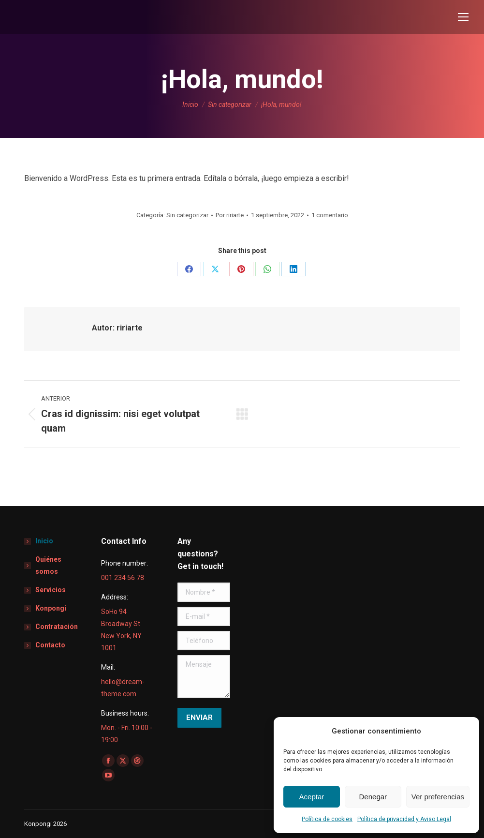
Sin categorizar (187, 215)
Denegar (373, 797)
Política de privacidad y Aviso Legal (404, 819)
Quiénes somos (48, 565)
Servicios (50, 590)
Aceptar (311, 797)
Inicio (44, 541)
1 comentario (329, 215)
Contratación (56, 626)
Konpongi (50, 608)
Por (230, 215)
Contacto (50, 645)
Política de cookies (327, 819)
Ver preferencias (437, 797)
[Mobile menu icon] (463, 17)
